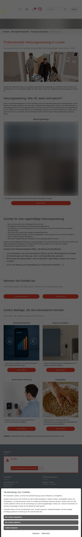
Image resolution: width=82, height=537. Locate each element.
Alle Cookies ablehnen (12, 522)
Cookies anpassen (11, 528)
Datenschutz (46, 533)
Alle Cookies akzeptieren (13, 517)
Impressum (35, 533)
